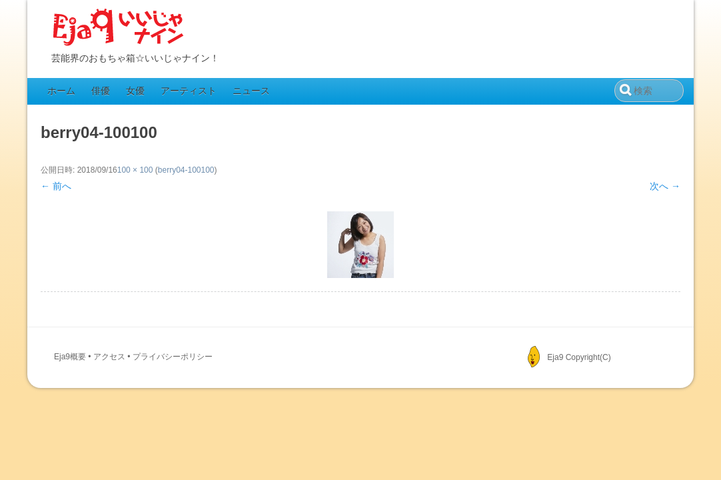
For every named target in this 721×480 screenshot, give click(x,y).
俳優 (100, 90)
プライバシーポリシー (173, 356)
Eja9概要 (70, 356)
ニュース (251, 90)
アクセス (109, 356)
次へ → (665, 186)
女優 (135, 90)
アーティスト (189, 90)
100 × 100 (135, 170)
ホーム (61, 90)
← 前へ (56, 186)
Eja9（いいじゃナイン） (119, 28)
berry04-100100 (186, 170)
